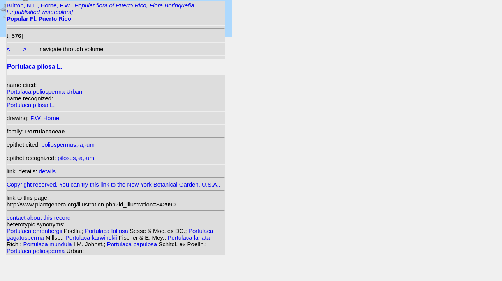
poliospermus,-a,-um (68, 144)
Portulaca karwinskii (92, 237)
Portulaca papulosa (133, 244)
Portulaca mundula (48, 244)
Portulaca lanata (188, 237)
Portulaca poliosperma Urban (44, 91)
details (47, 171)
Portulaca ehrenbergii (35, 231)
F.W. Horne (44, 118)
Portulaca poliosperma (36, 250)
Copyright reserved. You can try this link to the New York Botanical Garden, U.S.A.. (116, 182)
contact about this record (38, 217)
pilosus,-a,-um (76, 158)
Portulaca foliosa (107, 231)
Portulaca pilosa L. (31, 104)
